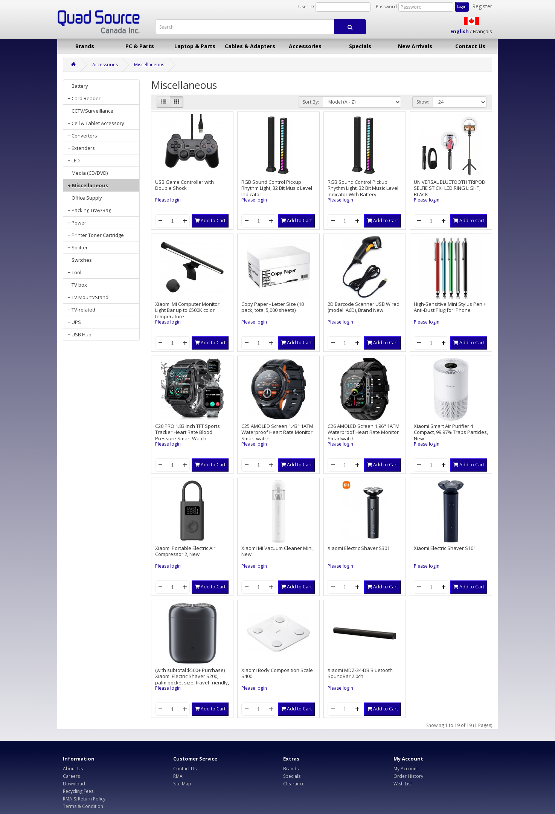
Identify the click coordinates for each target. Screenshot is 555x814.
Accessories (305, 46)
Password (386, 6)
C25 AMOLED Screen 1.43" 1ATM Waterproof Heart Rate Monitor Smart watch (277, 432)
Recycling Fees (78, 791)
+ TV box (77, 284)
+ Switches (80, 260)
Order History (408, 776)
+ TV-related (81, 309)
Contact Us (470, 46)
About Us (73, 768)
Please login (168, 200)
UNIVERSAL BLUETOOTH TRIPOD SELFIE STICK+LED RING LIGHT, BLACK (449, 188)
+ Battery (78, 85)
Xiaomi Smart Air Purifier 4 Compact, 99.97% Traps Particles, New (451, 432)
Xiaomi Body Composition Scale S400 (277, 673)
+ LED (74, 160)
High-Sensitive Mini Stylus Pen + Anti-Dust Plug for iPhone (450, 307)
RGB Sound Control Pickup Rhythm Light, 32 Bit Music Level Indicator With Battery (363, 188)
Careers (71, 776)
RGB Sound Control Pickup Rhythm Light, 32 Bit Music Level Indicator (276, 188)
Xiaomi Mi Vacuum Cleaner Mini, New (277, 551)
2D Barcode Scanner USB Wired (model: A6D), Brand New (363, 307)
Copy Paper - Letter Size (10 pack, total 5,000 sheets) (272, 307)
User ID (306, 6)
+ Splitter (78, 247)
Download (74, 783)
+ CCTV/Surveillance (90, 110)
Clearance (294, 783)
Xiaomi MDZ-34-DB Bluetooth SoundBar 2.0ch (360, 673)
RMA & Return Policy (84, 799)
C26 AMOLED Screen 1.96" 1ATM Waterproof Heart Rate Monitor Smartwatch (363, 432)
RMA (178, 776)
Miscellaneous (149, 64)
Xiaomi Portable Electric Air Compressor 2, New (185, 551)
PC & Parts (139, 46)
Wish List (402, 783)
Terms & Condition (83, 806)
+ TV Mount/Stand (88, 297)
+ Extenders (81, 148)
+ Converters (82, 135)
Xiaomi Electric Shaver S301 (359, 548)
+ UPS (74, 322)
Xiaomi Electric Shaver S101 (445, 548)
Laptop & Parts (194, 46)
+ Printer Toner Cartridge (96, 235)
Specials (360, 46)
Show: (422, 102)
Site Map (182, 783)
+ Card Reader (84, 98)
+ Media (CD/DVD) (88, 173)
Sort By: (311, 102)
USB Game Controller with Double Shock (184, 185)
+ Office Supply (85, 197)
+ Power (77, 222)
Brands (84, 46)
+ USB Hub (79, 334)
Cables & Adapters (250, 46)
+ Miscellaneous (88, 185)
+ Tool (74, 272)
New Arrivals (415, 46)
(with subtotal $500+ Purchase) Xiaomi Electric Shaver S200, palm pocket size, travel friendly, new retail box (192, 679)
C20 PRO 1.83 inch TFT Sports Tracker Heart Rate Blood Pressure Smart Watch (187, 432)
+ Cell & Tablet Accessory (96, 123)
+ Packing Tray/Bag (89, 210)
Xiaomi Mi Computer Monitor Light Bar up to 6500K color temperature (187, 310)
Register (482, 6)
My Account (405, 768)
